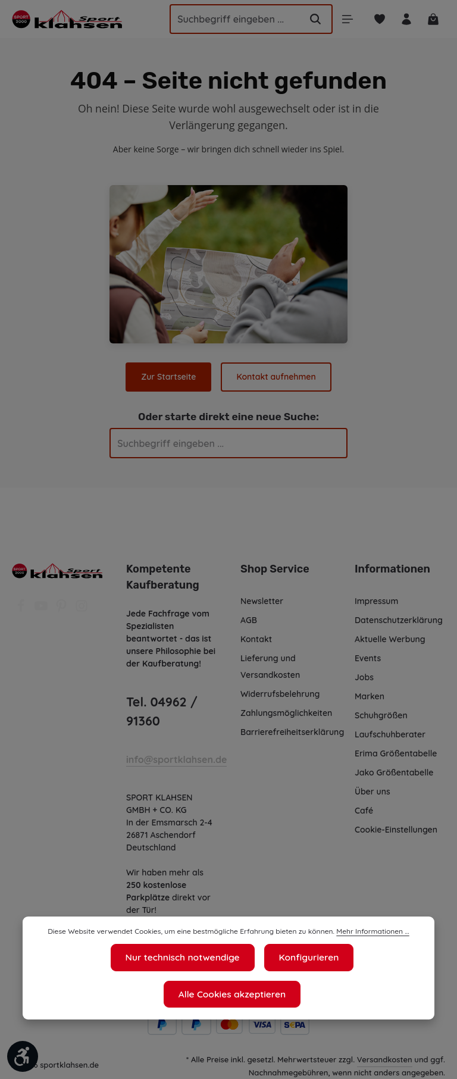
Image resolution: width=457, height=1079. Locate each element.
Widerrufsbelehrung (280, 694)
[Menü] (342, 19)
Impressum (377, 601)
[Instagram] (81, 609)
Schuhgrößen (381, 715)
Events (368, 658)
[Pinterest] (62, 609)
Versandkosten (385, 1059)
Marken (369, 696)
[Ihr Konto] (404, 19)
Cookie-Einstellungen (397, 829)
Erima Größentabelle (395, 753)
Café (364, 810)
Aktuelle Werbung (390, 639)
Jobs (364, 677)
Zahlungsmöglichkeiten (286, 713)
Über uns (373, 791)
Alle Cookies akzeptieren (351, 994)
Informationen (390, 569)
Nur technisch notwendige (116, 994)
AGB (249, 620)
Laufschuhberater (390, 734)
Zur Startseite (169, 376)
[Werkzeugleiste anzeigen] (22, 1056)
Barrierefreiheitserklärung (291, 732)
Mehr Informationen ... (366, 969)
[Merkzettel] (376, 19)
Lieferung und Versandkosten (270, 666)
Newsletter (261, 601)
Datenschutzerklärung (398, 620)
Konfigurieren (235, 994)
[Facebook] (22, 609)
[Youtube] (42, 609)
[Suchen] (310, 19)
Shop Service (274, 569)
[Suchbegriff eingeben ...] (225, 19)
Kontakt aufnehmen (276, 376)
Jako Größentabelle (393, 772)
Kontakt (255, 639)
